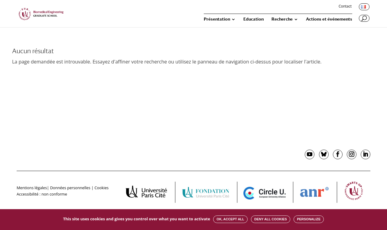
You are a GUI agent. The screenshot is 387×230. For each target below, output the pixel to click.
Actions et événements (329, 19)
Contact (345, 7)
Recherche (282, 19)
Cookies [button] (102, 187)
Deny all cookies (270, 219)
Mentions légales (32, 187)
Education (253, 19)
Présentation (217, 19)
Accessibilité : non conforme (42, 194)
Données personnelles (70, 187)
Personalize (308, 219)
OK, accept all (230, 219)
